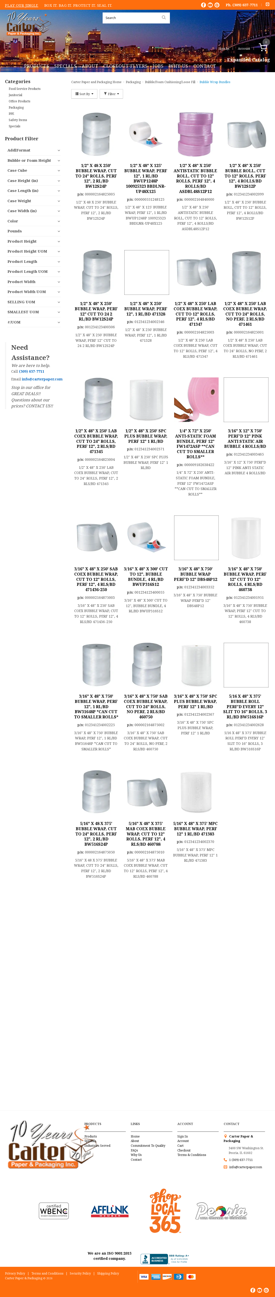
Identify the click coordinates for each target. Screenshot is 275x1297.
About (90, 66)
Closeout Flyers (125, 66)
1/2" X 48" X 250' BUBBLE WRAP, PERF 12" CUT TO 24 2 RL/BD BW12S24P (96, 311)
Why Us (178, 66)
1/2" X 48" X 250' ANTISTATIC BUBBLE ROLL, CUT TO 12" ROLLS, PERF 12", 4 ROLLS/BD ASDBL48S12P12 (195, 178)
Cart (180, 1145)
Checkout (184, 1150)
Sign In (223, 48)
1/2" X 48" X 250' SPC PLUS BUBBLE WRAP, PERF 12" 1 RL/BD (145, 436)
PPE (11, 114)
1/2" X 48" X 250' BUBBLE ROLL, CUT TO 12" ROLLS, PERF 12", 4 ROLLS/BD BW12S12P (245, 176)
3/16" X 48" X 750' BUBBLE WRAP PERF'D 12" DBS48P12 (195, 574)
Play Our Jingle (21, 5)
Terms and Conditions (47, 1273)
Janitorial (15, 95)
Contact (204, 66)
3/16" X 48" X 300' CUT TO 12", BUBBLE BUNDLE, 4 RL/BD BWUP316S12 (146, 576)
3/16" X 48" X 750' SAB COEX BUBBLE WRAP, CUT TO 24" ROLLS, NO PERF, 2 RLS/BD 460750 (146, 706)
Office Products (19, 101)
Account (244, 48)
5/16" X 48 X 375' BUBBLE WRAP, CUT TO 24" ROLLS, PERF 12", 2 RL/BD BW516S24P (96, 834)
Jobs (158, 66)
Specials (65, 66)
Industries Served (97, 1145)
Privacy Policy (15, 1273)
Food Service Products (25, 89)
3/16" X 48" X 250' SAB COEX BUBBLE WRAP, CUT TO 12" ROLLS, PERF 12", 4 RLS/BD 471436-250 (96, 579)
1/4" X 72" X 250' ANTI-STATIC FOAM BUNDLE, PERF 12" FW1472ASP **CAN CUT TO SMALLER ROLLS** (195, 444)
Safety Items (18, 120)
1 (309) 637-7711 (241, 1160)
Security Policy (80, 1273)
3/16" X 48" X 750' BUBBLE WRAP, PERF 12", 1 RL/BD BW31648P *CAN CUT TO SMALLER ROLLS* (96, 706)
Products (36, 66)
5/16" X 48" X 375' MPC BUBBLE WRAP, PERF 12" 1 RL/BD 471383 (195, 829)
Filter (111, 94)
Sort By (84, 94)
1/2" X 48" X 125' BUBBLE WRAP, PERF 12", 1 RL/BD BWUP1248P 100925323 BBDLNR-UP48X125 (145, 178)
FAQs (134, 1150)
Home (135, 1136)
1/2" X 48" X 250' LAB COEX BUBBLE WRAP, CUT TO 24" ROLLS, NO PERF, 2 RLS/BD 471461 (245, 314)
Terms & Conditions (191, 1155)
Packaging (16, 107)
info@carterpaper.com (245, 1167)
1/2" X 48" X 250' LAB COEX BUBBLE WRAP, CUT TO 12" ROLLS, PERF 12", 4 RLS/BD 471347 (195, 314)
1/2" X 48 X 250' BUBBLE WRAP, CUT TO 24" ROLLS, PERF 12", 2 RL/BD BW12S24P (96, 176)
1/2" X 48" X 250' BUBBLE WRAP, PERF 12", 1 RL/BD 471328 (145, 309)
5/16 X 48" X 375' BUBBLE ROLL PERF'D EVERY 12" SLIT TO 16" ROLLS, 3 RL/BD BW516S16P (245, 706)
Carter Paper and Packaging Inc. (27, 39)
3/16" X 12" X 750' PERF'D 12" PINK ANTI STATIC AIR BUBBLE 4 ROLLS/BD (245, 438)
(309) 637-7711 (245, 4)
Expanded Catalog (248, 60)
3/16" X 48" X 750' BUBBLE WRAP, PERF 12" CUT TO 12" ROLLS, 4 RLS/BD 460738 (245, 579)
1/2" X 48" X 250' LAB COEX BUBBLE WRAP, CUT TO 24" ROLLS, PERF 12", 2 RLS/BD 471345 (96, 441)
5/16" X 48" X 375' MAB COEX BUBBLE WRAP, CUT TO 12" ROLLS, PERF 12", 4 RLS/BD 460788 (146, 834)
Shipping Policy (108, 1273)
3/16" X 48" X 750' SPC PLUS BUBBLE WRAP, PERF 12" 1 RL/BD (195, 701)
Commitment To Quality (148, 1145)
